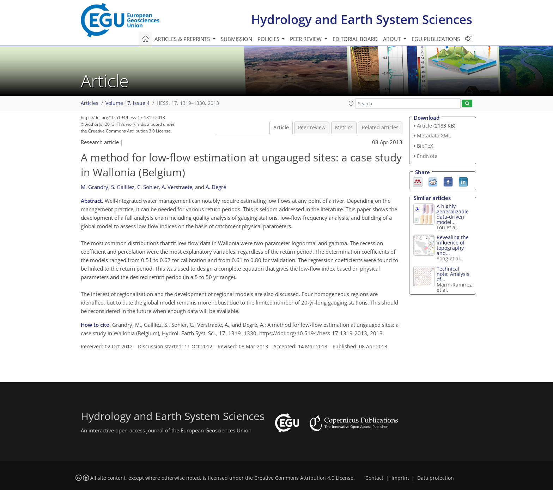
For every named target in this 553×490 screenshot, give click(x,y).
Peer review (312, 127)
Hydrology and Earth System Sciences (361, 19)
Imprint (400, 478)
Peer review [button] (306, 38)
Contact (374, 478)
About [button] (392, 38)
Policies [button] (269, 38)
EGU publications (436, 38)
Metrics (344, 127)
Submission (236, 38)
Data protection (435, 478)
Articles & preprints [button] (182, 38)
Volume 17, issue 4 (127, 103)
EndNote (427, 156)
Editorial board (355, 38)
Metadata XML (434, 135)
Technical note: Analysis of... (453, 274)
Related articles (380, 127)
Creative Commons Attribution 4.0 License (303, 478)
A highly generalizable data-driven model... (453, 214)
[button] (351, 103)
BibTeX (425, 145)
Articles (89, 103)
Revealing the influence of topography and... (453, 245)
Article (281, 127)
